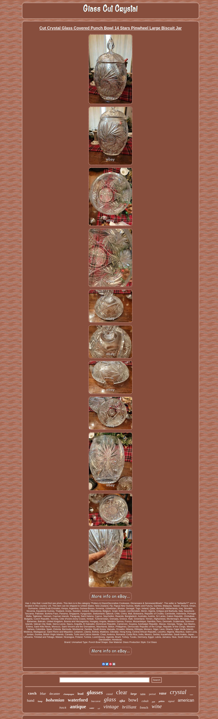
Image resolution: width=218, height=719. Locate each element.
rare (191, 695)
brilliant (129, 707)
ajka (122, 701)
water (92, 708)
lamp (40, 701)
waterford (78, 700)
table (142, 694)
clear (121, 692)
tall (99, 708)
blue (43, 693)
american (186, 700)
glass (110, 699)
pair (153, 702)
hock (62, 707)
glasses (95, 692)
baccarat (95, 701)
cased (109, 693)
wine (157, 706)
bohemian (55, 700)
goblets (162, 701)
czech (32, 693)
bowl (133, 700)
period (152, 694)
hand (30, 700)
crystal (178, 692)
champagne (68, 694)
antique (78, 706)
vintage (111, 706)
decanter (54, 693)
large (134, 693)
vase (162, 693)
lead (81, 693)
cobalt (145, 701)
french (144, 707)
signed (171, 701)
